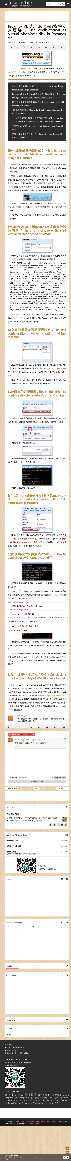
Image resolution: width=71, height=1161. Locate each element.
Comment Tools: (13, 777)
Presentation (27, 1103)
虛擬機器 (23, 42)
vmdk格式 (12, 72)
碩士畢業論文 (35, 1100)
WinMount (55, 203)
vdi (12, 207)
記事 (56, 1097)
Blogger (66, 1095)
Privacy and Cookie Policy (53, 1121)
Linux (51, 1097)
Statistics (42, 1121)
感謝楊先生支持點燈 (14, 846)
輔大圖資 (18, 1094)
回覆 (16, 746)
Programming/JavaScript (15, 1097)
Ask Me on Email (37, 781)
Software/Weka (53, 1103)
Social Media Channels (33, 1121)
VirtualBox (51, 168)
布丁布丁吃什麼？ (20, 2)
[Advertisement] (37, 16)
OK (66, 1157)
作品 (28, 1097)
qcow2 (31, 68)
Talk (67, 1097)
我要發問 (22, 734)
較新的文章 (11, 788)
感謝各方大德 (11, 852)
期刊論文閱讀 (55, 1095)
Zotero (61, 1100)
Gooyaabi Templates (34, 1123)
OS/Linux (37, 1103)
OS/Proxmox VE (32, 42)
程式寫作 (23, 1100)
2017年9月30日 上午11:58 (35, 740)
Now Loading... (38, 927)
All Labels (15, 1091)
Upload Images (60, 778)
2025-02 (64, 846)
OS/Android (16, 1103)
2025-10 (64, 840)
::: (5, 9)
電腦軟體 (31, 1094)
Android (46, 1100)
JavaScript (44, 1097)
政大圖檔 (42, 1095)
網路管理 (35, 1097)
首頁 (37, 788)
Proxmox (54, 1100)
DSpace (62, 1097)
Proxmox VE (16, 68)
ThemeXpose (14, 1123)
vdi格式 (34, 187)
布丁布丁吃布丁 (21, 716)
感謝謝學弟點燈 (12, 840)
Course (44, 1103)
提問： (11, 1050)
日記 (8, 1094)
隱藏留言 (30, 734)
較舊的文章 (62, 788)
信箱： (14, 1047)
